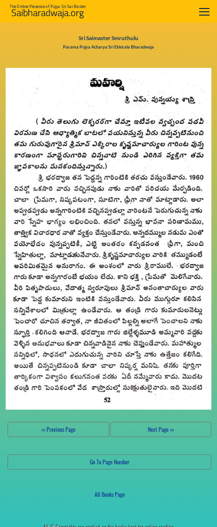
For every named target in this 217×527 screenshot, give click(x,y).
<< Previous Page (58, 429)
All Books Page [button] (110, 494)
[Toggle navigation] (204, 11)
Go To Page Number (109, 462)
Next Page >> (161, 429)
